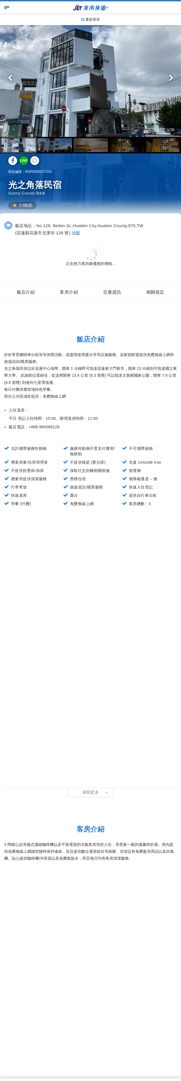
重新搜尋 (90, 19)
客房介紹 (69, 292)
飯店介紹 (26, 292)
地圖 (76, 232)
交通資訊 (112, 292)
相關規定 (155, 292)
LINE (23, 161)
